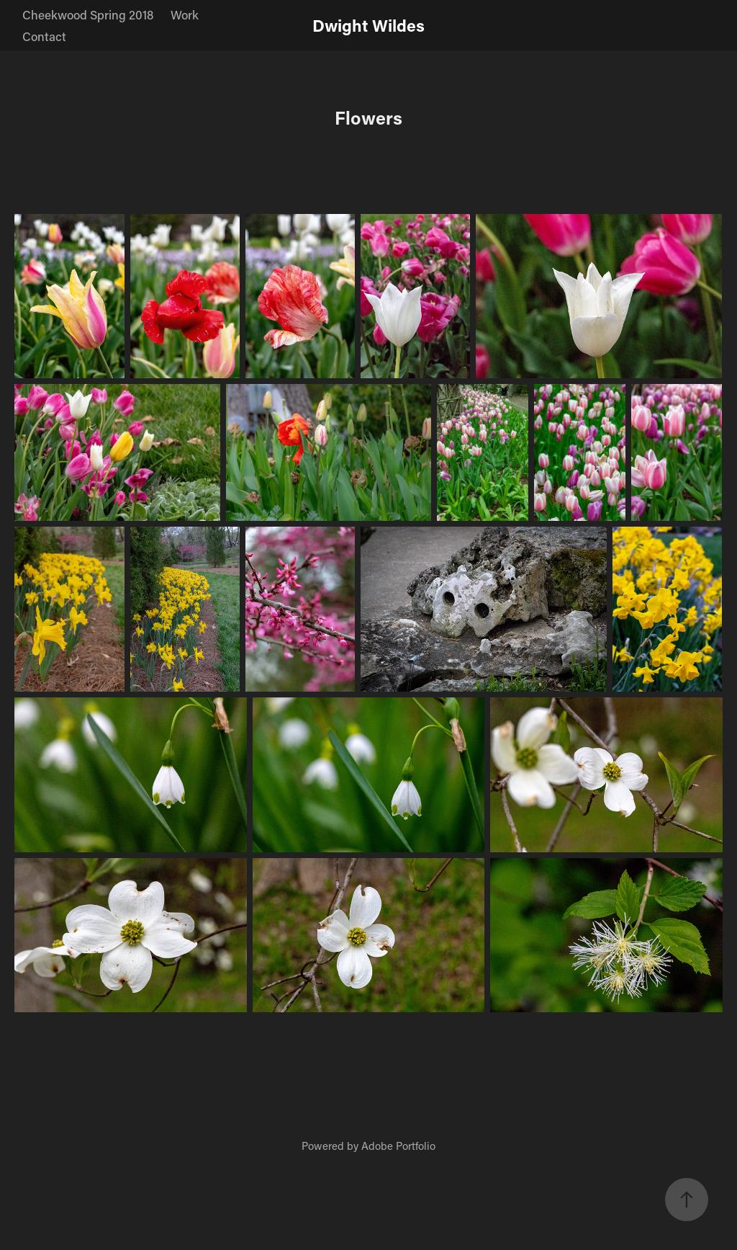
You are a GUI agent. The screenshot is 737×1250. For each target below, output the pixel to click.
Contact (44, 36)
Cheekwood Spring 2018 (87, 14)
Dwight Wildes (368, 25)
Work (185, 14)
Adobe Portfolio (398, 1145)
